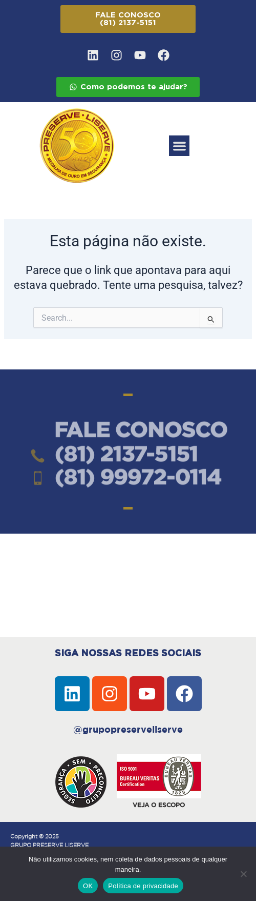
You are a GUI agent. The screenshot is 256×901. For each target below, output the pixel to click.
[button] (179, 145)
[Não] (243, 874)
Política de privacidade (143, 886)
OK (88, 886)
